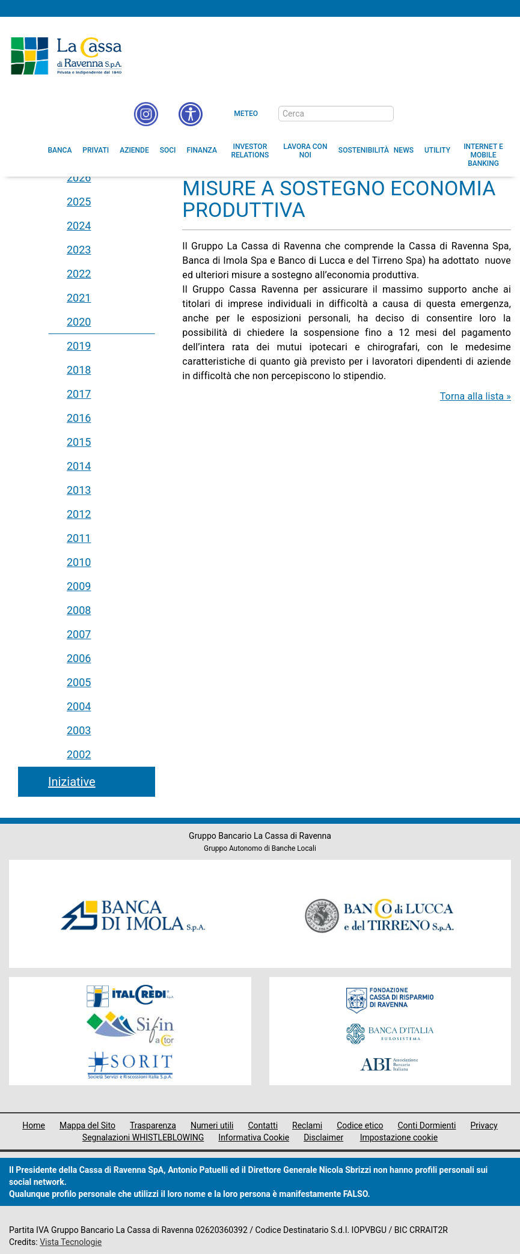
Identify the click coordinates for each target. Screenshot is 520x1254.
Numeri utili (212, 1125)
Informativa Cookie (253, 1137)
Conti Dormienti (426, 1125)
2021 (79, 297)
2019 (79, 345)
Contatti (263, 1125)
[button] (190, 114)
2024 (79, 225)
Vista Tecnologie (71, 1242)
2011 (79, 538)
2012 (79, 514)
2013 (79, 490)
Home (33, 1125)
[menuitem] (60, 150)
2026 (79, 177)
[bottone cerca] (409, 114)
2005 (79, 682)
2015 (79, 442)
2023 (79, 249)
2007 (79, 634)
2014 (79, 466)
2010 (79, 562)
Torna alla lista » (475, 396)
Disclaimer (323, 1137)
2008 (79, 610)
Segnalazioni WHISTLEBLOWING (143, 1137)
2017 (79, 394)
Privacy (484, 1125)
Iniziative (72, 782)
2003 (79, 730)
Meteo (246, 113)
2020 (79, 321)
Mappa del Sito (87, 1125)
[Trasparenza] (469, 113)
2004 (79, 706)
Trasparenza (153, 1125)
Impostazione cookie (399, 1137)
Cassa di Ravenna (66, 56)
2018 (79, 370)
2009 (79, 586)
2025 (79, 201)
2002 (79, 754)
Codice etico (360, 1125)
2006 (79, 658)
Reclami (307, 1125)
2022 (79, 273)
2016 (79, 418)
